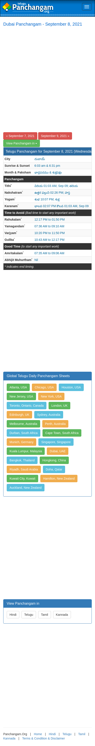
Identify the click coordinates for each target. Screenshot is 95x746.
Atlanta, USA (18, 387)
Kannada (62, 614)
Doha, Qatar (54, 469)
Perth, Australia (55, 424)
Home (38, 734)
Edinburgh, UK (19, 414)
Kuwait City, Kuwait (22, 478)
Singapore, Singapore (55, 442)
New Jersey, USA (21, 396)
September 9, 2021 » (55, 136)
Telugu (28, 614)
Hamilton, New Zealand (59, 478)
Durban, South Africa (24, 433)
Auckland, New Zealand (26, 487)
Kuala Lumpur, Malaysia (26, 451)
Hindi (13, 614)
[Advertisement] (47, 79)
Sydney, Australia (48, 414)
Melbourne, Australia (23, 424)
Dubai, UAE (58, 451)
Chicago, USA (44, 387)
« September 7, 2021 (20, 136)
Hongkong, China (54, 460)
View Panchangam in (21, 143)
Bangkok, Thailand (22, 460)
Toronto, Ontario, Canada (27, 405)
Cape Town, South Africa (62, 433)
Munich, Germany (21, 442)
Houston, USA (71, 387)
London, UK (59, 405)
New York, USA (51, 396)
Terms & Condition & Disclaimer (43, 738)
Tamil (44, 614)
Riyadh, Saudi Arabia (24, 469)
